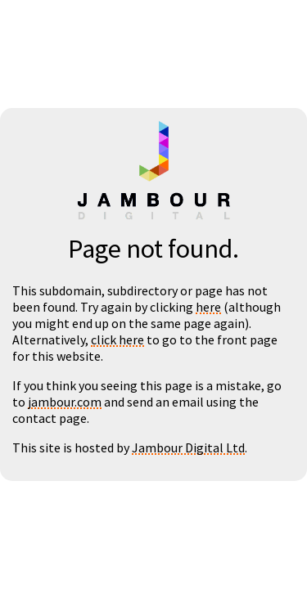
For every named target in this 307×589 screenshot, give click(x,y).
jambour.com (65, 401)
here (208, 307)
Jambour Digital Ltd (188, 447)
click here (117, 339)
